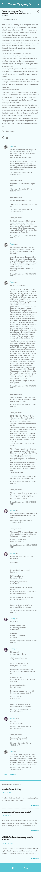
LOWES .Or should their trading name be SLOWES (17, 838)
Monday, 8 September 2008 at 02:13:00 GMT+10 (20, 711)
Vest (12, 146)
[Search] (38, 4)
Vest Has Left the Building (11, 789)
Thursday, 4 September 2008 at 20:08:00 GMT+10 (21, 173)
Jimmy (12, 510)
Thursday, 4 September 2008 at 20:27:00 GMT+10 (21, 190)
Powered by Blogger (20, 868)
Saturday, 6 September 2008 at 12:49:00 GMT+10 (21, 522)
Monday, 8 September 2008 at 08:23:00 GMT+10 (20, 727)
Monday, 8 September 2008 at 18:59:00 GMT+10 (20, 768)
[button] (38, 12)
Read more (35, 805)
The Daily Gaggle (19, 4)
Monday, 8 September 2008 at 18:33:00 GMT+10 (20, 744)
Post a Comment (10, 775)
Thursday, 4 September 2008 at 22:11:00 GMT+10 (21, 210)
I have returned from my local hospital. (16, 812)
